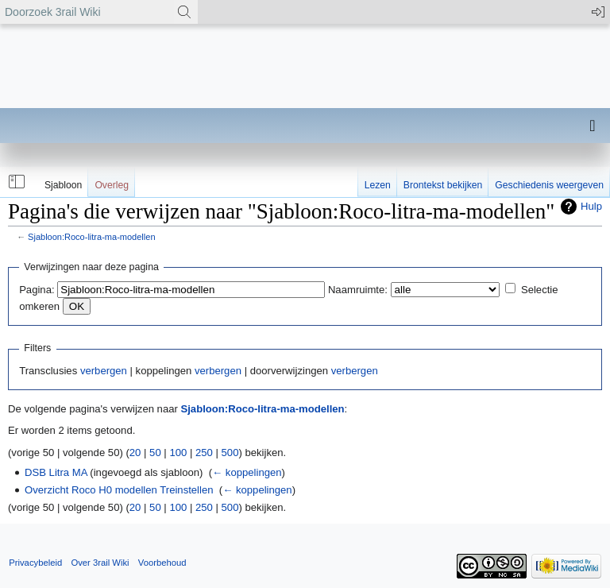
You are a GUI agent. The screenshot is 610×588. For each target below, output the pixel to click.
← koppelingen (246, 472)
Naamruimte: (358, 290)
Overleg (112, 185)
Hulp (591, 206)
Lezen (378, 185)
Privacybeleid (35, 562)
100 (178, 452)
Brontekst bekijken (442, 185)
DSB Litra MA (56, 472)
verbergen (103, 371)
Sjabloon (63, 185)
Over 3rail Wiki (100, 562)
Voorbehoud (162, 562)
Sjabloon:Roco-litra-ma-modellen (91, 237)
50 (155, 452)
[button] (15, 182)
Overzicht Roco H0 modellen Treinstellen (119, 490)
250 (204, 452)
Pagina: (36, 290)
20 (135, 452)
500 (230, 452)
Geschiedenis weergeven (549, 185)
